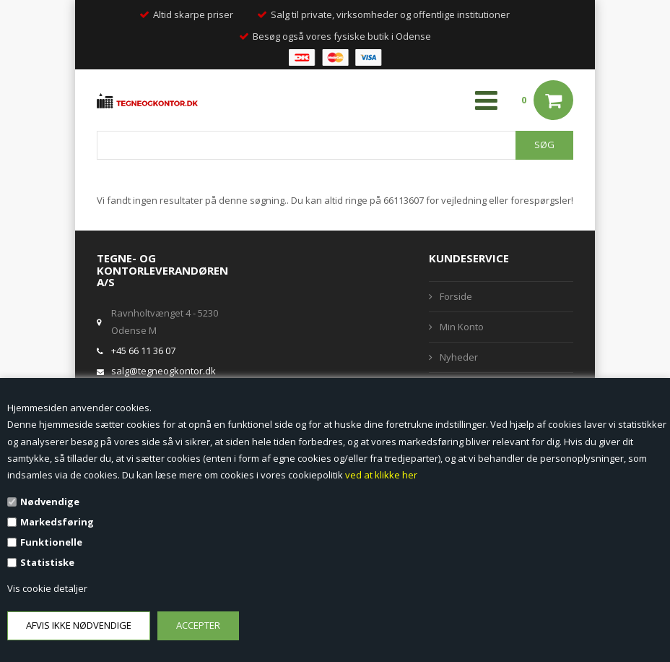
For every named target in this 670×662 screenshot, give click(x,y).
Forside (456, 296)
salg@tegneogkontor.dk (163, 370)
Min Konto (462, 326)
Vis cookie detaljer (47, 588)
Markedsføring (57, 521)
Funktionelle (51, 542)
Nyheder (459, 357)
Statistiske (47, 562)
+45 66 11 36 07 (143, 350)
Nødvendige (49, 501)
